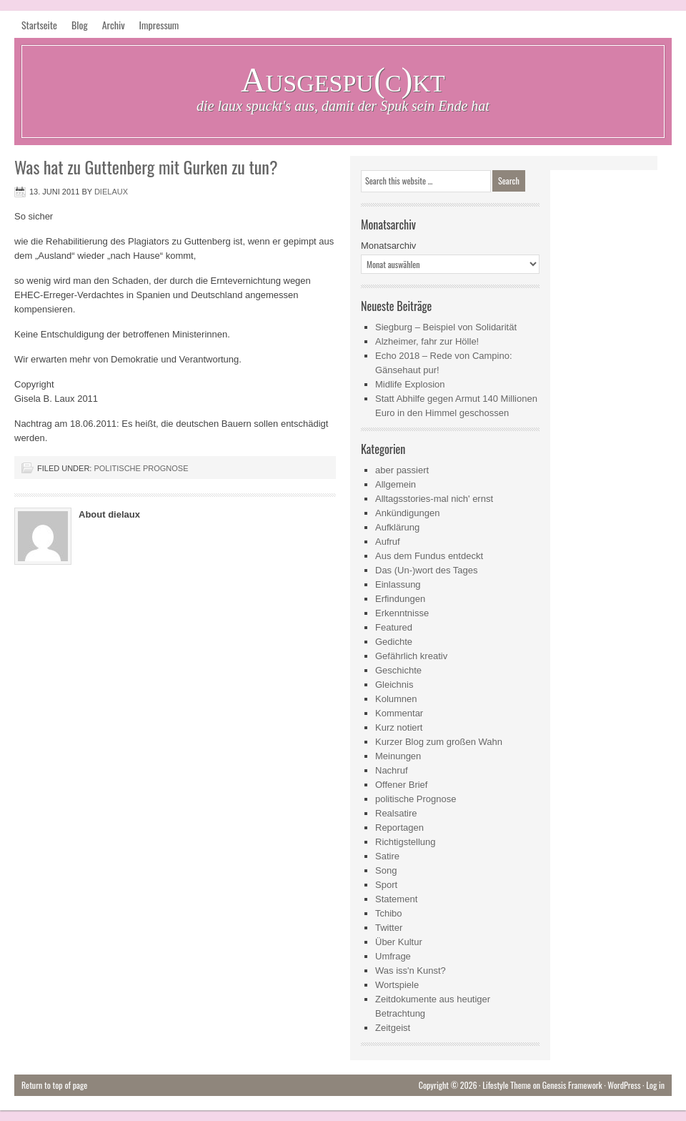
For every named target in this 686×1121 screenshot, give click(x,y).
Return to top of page (54, 1085)
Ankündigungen (407, 513)
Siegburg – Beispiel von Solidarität (446, 327)
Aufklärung (397, 527)
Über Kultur (398, 942)
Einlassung (398, 584)
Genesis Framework (572, 1085)
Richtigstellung (405, 841)
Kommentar (399, 713)
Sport (386, 884)
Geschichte (398, 670)
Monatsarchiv (388, 245)
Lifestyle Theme (506, 1085)
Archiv (113, 24)
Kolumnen (396, 698)
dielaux (111, 191)
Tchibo (388, 913)
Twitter (388, 927)
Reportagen (399, 827)
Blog (79, 24)
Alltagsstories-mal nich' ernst (434, 498)
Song (386, 870)
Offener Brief (401, 784)
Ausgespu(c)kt (343, 80)
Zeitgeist (392, 1027)
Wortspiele (397, 984)
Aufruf (387, 541)
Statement (396, 899)
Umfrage (393, 956)
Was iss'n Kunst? (410, 970)
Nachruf (391, 770)
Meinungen (398, 756)
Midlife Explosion (410, 384)
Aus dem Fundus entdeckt (429, 555)
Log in (655, 1085)
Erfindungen (400, 598)
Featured (393, 627)
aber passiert (402, 470)
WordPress (623, 1085)
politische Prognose (141, 468)
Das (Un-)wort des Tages (426, 570)
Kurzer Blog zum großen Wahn (438, 741)
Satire (387, 856)
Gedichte (393, 641)
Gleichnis (394, 684)
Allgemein (395, 484)
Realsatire (396, 813)
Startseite (39, 24)
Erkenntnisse (402, 613)
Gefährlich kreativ (411, 656)
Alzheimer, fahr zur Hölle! (427, 341)
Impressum (159, 24)
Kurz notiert (398, 727)
